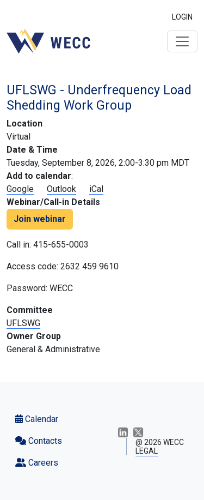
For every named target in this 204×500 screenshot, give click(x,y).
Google (20, 189)
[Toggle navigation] (182, 41)
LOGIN (182, 17)
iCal (96, 189)
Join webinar (40, 219)
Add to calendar (39, 176)
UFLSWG (23, 323)
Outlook (61, 189)
